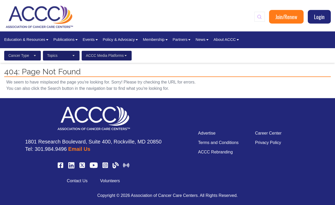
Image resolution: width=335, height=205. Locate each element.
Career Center (268, 133)
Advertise (207, 133)
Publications (66, 39)
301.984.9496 (51, 149)
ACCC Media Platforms (106, 55)
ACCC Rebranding (215, 152)
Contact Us (77, 181)
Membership (156, 39)
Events (91, 39)
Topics (61, 55)
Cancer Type (22, 55)
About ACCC (227, 39)
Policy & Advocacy (121, 39)
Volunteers (110, 181)
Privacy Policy (268, 142)
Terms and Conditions (218, 142)
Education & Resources (26, 39)
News (202, 39)
